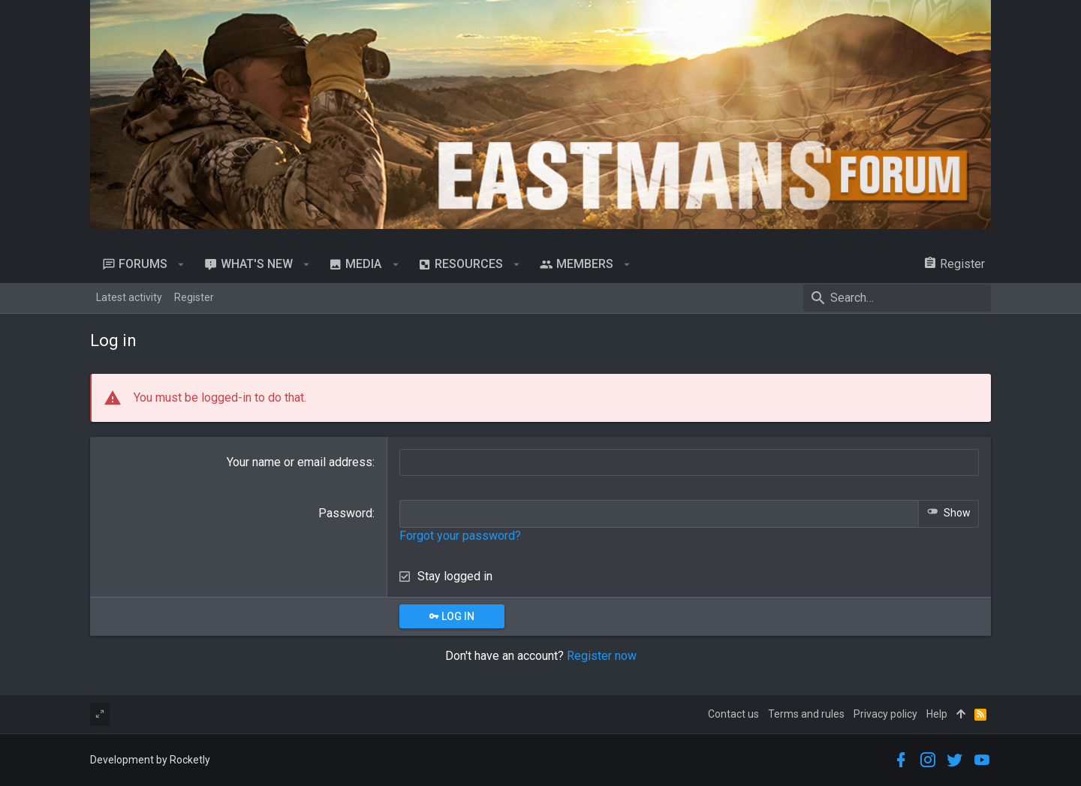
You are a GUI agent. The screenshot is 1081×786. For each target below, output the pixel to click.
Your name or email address (299, 462)
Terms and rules (806, 714)
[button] (181, 264)
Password (345, 513)
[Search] (897, 298)
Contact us (733, 714)
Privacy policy (885, 714)
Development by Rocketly (150, 760)
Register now (602, 656)
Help (936, 714)
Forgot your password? (460, 536)
